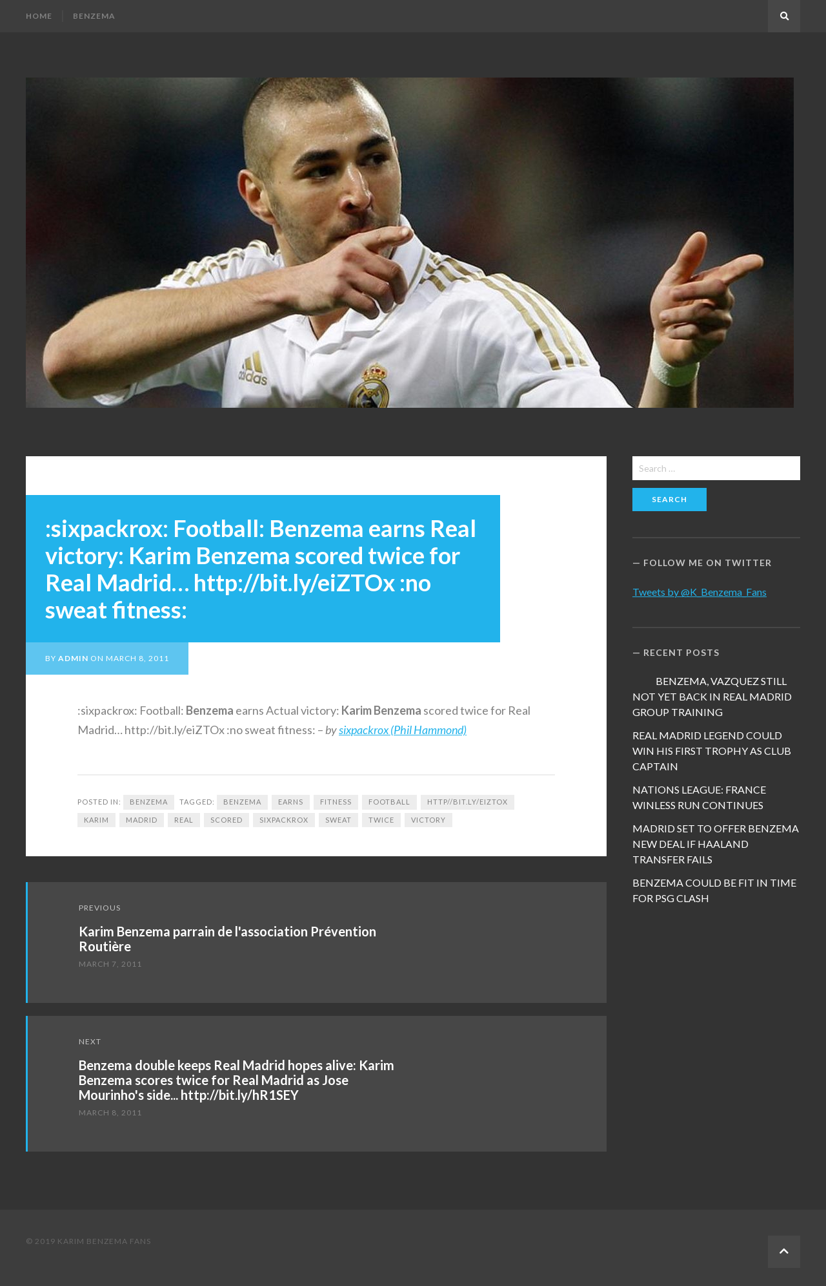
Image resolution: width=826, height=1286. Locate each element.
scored (226, 820)
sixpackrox (283, 820)
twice (381, 820)
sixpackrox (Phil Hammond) (403, 729)
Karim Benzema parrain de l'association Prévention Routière (227, 938)
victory (428, 820)
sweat (338, 820)
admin (73, 658)
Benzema (94, 16)
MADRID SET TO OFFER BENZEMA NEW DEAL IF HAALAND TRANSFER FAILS (715, 843)
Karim (96, 820)
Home (39, 16)
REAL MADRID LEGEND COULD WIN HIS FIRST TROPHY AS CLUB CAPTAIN (711, 750)
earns (290, 801)
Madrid (141, 820)
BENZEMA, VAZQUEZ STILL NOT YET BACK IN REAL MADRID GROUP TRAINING (712, 696)
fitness (336, 801)
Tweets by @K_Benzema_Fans (699, 591)
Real (184, 820)
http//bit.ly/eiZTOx (467, 801)
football (389, 801)
